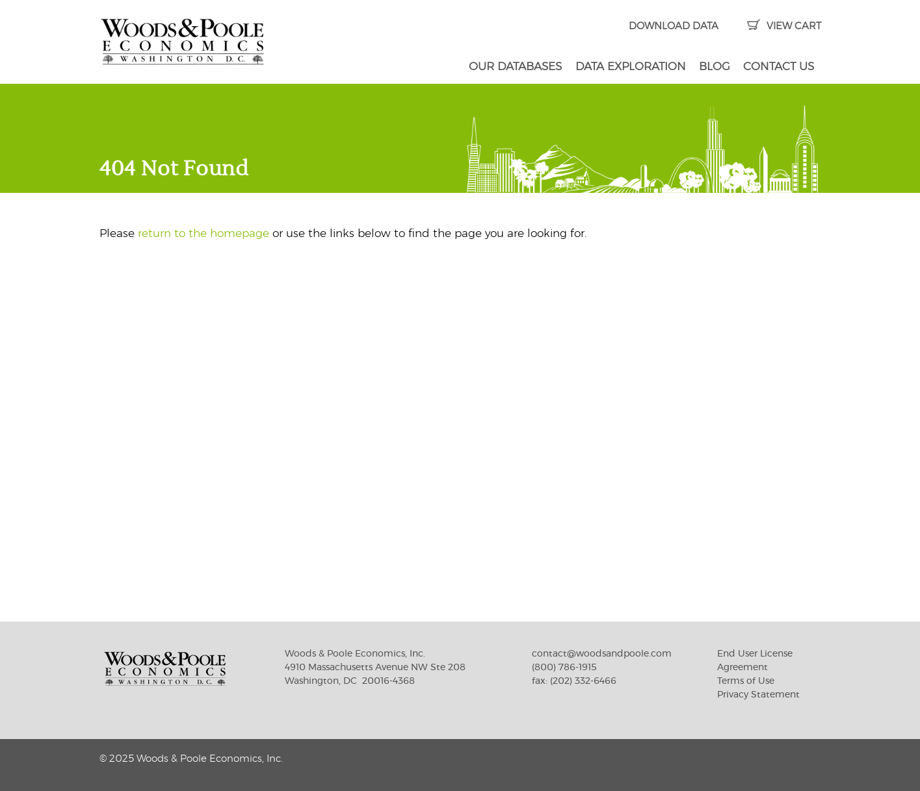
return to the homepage (203, 233)
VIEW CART (784, 26)
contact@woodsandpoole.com (602, 654)
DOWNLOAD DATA (673, 26)
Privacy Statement (758, 694)
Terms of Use (745, 681)
